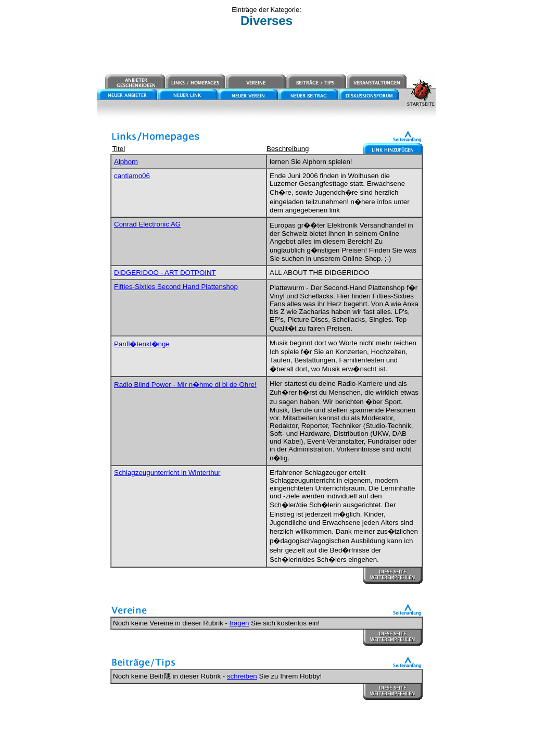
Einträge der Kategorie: (266, 10)
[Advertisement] (266, 50)
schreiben (242, 676)
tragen (239, 623)
